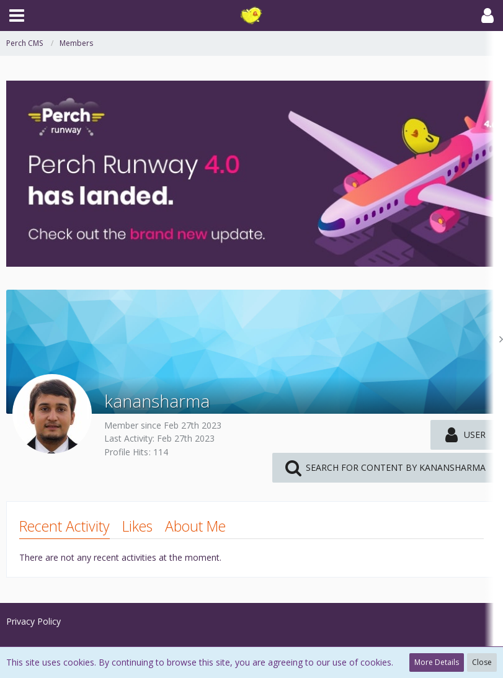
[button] (16, 15)
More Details (436, 662)
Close (482, 662)
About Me (195, 526)
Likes (137, 526)
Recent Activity (64, 526)
